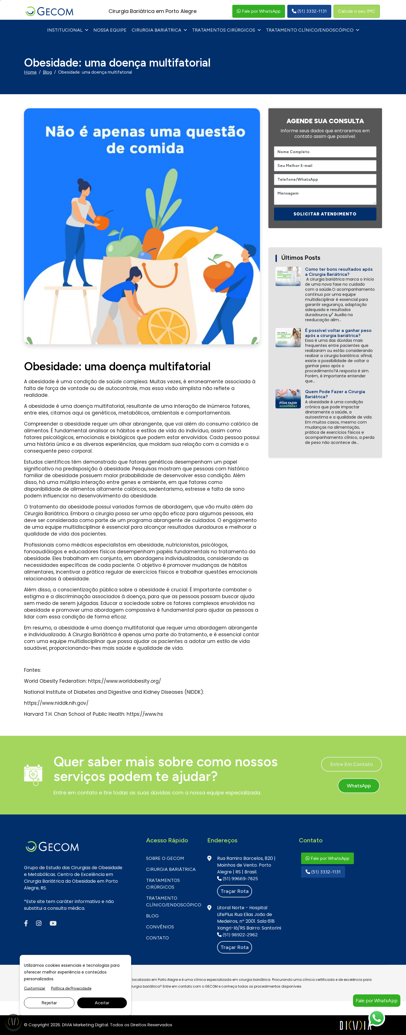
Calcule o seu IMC (356, 11)
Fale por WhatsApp (259, 11)
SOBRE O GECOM (165, 858)
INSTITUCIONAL (65, 30)
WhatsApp (359, 786)
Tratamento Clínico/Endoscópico (310, 30)
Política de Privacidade (71, 988)
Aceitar (102, 1002)
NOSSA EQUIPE (110, 30)
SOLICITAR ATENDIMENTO (325, 214)
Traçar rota (234, 891)
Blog (47, 72)
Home (30, 72)
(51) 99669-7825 (237, 878)
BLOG (152, 916)
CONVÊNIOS (160, 927)
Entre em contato (351, 764)
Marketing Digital (90, 1025)
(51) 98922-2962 (237, 934)
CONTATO (157, 938)
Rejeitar (49, 1002)
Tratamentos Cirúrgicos (223, 30)
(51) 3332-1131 (309, 11)
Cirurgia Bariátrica (156, 30)
